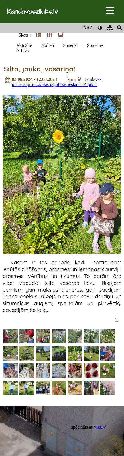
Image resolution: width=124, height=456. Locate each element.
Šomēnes (95, 45)
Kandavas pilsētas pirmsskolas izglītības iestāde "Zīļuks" (56, 82)
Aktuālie (24, 45)
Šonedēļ (70, 45)
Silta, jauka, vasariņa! (39, 69)
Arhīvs (22, 50)
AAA (88, 27)
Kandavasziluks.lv (32, 12)
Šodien (47, 45)
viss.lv (100, 427)
